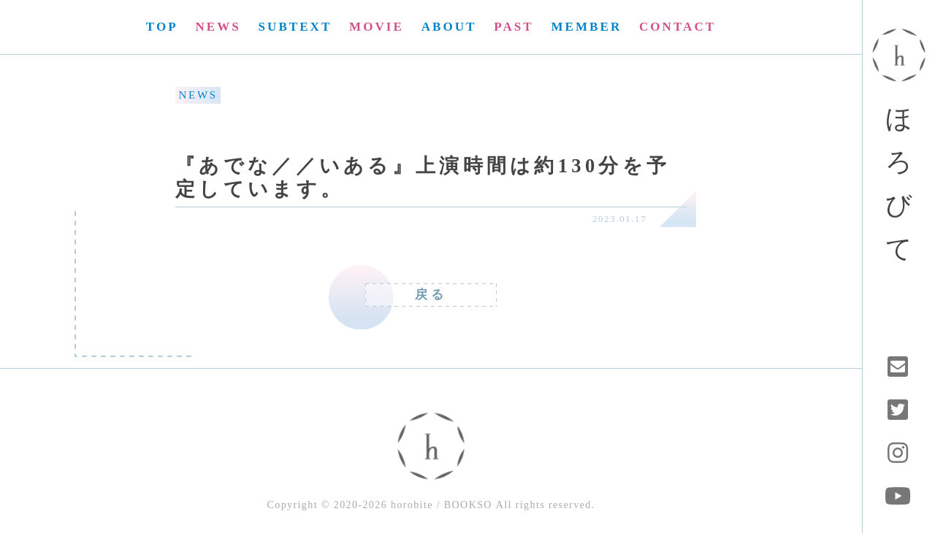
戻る (431, 295)
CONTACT (677, 27)
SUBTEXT (295, 27)
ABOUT (449, 27)
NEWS (217, 27)
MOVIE (376, 27)
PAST (513, 27)
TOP (162, 27)
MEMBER (586, 27)
